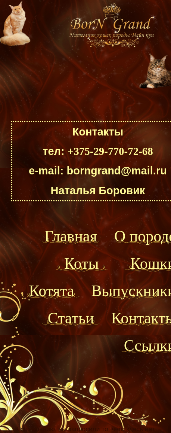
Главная (70, 236)
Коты (81, 263)
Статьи (71, 318)
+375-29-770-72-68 (110, 151)
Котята (51, 290)
